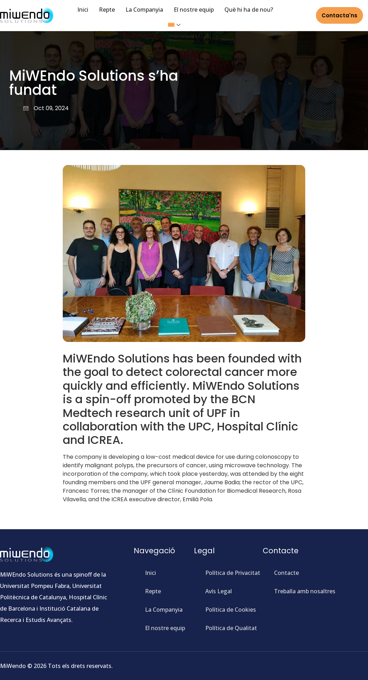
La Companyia (144, 9)
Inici (82, 9)
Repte (107, 9)
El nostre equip (194, 9)
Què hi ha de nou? (248, 9)
